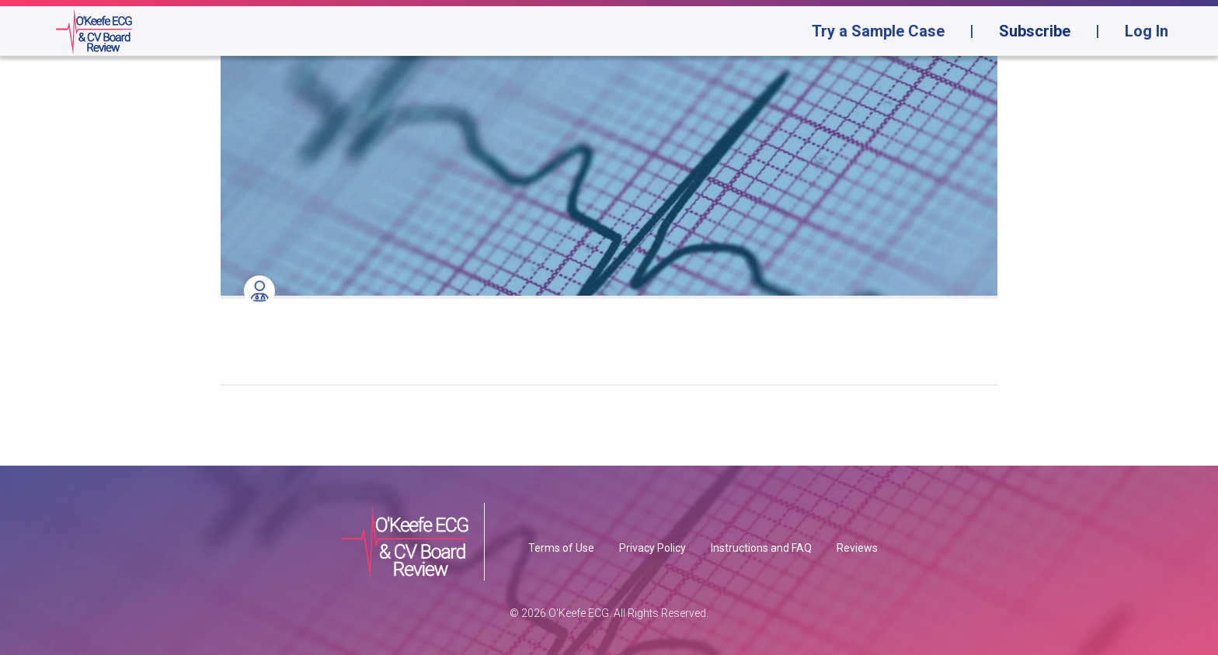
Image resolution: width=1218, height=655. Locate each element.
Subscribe (1034, 31)
